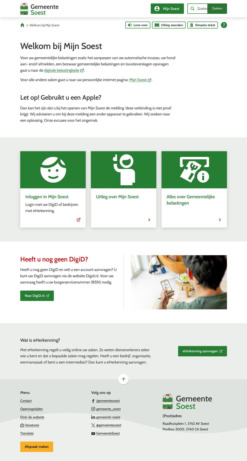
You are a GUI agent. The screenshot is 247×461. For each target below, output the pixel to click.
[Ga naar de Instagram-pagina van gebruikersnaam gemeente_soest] (106, 408)
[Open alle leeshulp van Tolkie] (224, 25)
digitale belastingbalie (64, 70)
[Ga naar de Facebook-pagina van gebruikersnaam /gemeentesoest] (105, 400)
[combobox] (207, 8)
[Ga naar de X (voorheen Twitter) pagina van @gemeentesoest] (106, 425)
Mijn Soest (140, 79)
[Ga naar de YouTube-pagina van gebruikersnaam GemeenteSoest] (105, 433)
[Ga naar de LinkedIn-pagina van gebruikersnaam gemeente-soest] (105, 417)
